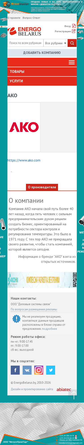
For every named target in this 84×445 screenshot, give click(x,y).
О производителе (42, 187)
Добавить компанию (42, 53)
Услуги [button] (16, 80)
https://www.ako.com (23, 160)
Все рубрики (55, 43)
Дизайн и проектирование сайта (32, 389)
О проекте (13, 17)
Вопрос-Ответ (31, 17)
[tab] (42, 71)
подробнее (49, 329)
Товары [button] (17, 71)
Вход (68, 26)
